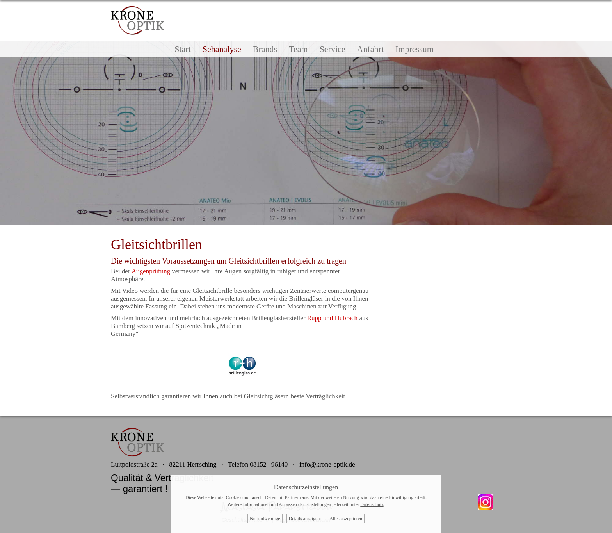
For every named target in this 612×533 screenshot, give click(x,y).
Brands (265, 49)
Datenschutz (371, 504)
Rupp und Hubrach (332, 318)
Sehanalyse (222, 49)
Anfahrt (370, 49)
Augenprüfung (151, 271)
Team (298, 49)
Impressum (414, 49)
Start (182, 49)
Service (332, 49)
